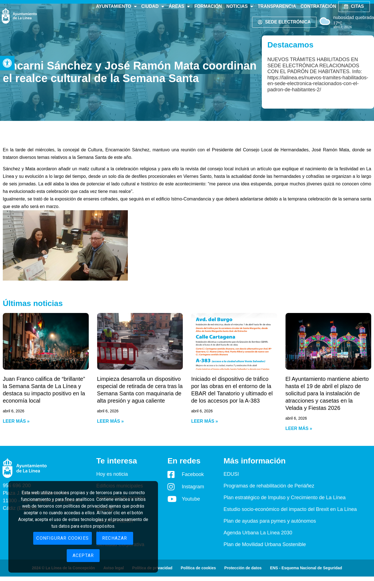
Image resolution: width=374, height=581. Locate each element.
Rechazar (114, 538)
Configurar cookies (62, 538)
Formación (208, 6)
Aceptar (83, 555)
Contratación (318, 6)
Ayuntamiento (116, 6)
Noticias (239, 6)
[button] (7, 63)
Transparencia (277, 6)
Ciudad (152, 6)
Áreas (179, 6)
